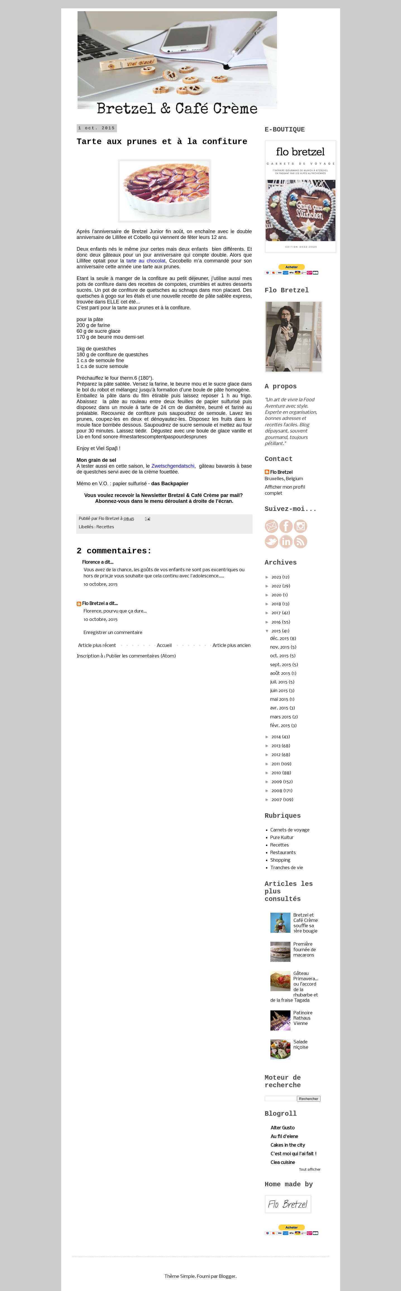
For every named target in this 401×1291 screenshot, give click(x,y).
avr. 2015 (279, 708)
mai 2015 (279, 699)
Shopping (280, 860)
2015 (277, 631)
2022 (277, 586)
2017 (277, 613)
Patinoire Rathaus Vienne (303, 1018)
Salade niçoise (301, 1044)
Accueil (164, 645)
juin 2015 (279, 691)
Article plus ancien (232, 645)
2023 (277, 577)
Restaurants (283, 852)
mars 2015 (281, 717)
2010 (277, 773)
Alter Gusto (283, 1128)
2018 (277, 604)
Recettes (105, 527)
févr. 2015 (280, 725)
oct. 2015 (280, 656)
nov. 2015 (280, 647)
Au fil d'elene (284, 1136)
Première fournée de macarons (305, 950)
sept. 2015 (281, 665)
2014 (277, 737)
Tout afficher (310, 1170)
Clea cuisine (283, 1162)
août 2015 (280, 673)
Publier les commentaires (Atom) (141, 656)
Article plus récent (97, 645)
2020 (277, 595)
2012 (277, 754)
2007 (277, 799)
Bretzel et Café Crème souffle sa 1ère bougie (306, 923)
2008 (277, 790)
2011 (276, 764)
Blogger (227, 1276)
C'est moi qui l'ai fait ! (293, 1154)
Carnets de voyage (289, 830)
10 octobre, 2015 (100, 584)
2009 (277, 782)
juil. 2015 (279, 682)
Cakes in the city (288, 1145)
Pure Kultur (282, 837)
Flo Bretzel (93, 603)
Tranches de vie (286, 868)
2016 (277, 622)
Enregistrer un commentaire (113, 632)
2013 (277, 746)
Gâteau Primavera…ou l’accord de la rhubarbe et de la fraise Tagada (294, 987)
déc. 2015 (280, 638)
